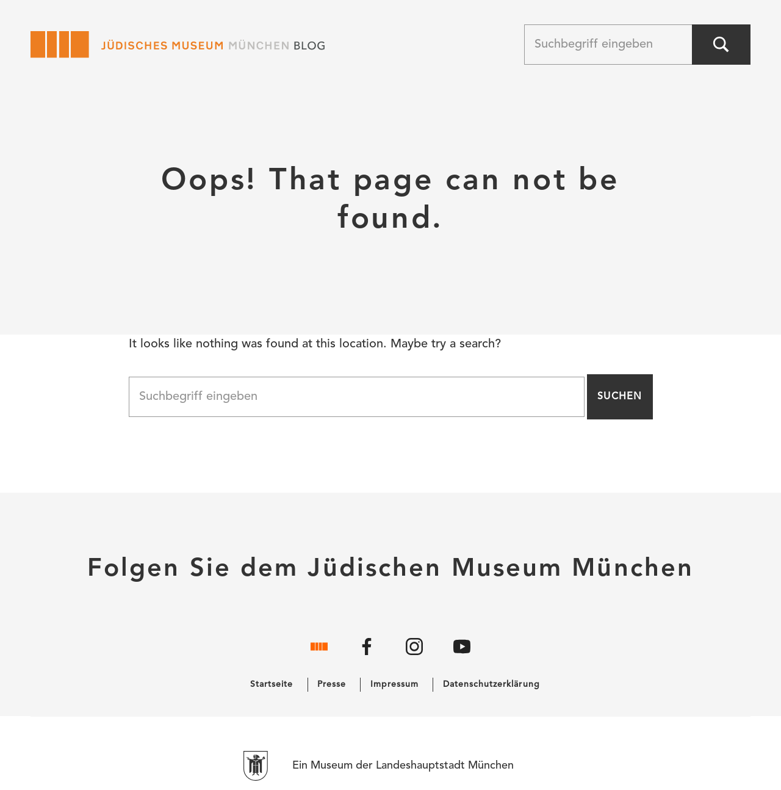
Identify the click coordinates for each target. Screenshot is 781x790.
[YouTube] (462, 656)
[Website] (319, 656)
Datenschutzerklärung (491, 684)
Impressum (394, 684)
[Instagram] (414, 656)
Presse (331, 684)
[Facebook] (367, 656)
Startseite (271, 684)
